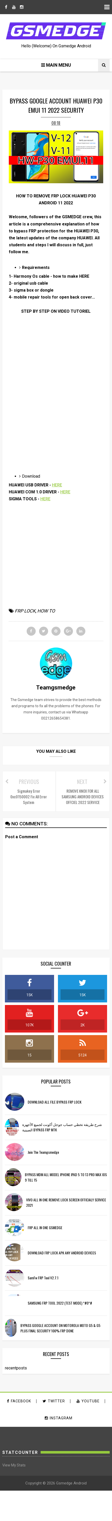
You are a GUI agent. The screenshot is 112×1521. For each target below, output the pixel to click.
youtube (88, 1401)
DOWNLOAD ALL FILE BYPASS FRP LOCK (54, 1102)
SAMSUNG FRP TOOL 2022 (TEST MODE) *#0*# (60, 1303)
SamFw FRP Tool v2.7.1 (43, 1277)
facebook (19, 1401)
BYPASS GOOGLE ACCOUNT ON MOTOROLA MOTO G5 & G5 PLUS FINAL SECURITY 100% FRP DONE (60, 1328)
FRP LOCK (25, 611)
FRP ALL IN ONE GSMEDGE (45, 1227)
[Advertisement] (48, 423)
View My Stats (14, 1465)
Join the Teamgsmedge (43, 1152)
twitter (54, 1401)
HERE (57, 485)
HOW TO (46, 611)
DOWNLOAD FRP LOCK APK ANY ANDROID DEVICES (62, 1252)
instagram (58, 1418)
